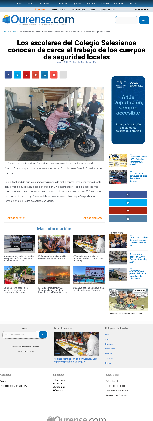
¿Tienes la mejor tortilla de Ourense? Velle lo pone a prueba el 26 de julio (88, 258)
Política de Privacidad (117, 366)
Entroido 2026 (79, 9)
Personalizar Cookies (116, 371)
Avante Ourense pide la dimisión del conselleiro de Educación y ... (137, 251)
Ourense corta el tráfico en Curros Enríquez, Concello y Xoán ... (138, 234)
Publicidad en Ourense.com (13, 361)
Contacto (4, 357)
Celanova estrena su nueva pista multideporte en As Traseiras (88, 289)
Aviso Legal (112, 357)
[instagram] (142, 9)
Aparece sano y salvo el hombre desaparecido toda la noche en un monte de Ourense (19, 258)
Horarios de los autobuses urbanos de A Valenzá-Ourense (138, 177)
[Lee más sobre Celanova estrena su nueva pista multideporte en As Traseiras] (89, 275)
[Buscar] (44, 312)
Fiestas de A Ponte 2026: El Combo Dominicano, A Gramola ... (138, 160)
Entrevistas (111, 324)
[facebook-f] (76, 356)
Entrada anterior (14, 217)
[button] (34, 3)
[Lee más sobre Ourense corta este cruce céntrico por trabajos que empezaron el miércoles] (19, 275)
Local (76, 62)
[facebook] (136, 9)
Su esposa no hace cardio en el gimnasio (126, 289)
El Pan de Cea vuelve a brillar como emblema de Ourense (52, 257)
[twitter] (139, 9)
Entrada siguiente (94, 217)
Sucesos (110, 334)
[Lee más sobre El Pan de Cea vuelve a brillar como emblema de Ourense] (54, 243)
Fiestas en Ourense (61, 9)
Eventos (59, 329)
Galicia (109, 315)
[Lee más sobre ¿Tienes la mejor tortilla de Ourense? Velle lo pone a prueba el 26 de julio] (89, 243)
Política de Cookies (115, 361)
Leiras (91, 9)
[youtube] (145, 9)
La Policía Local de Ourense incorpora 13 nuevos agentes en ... (138, 217)
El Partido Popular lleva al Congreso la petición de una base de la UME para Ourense (52, 290)
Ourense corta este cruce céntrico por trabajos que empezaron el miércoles (16, 290)
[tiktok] (148, 9)
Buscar (144, 20)
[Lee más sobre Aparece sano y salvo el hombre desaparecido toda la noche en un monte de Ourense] (19, 243)
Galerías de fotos (104, 9)
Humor (109, 339)
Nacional (110, 320)
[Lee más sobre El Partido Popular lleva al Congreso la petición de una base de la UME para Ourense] (54, 275)
